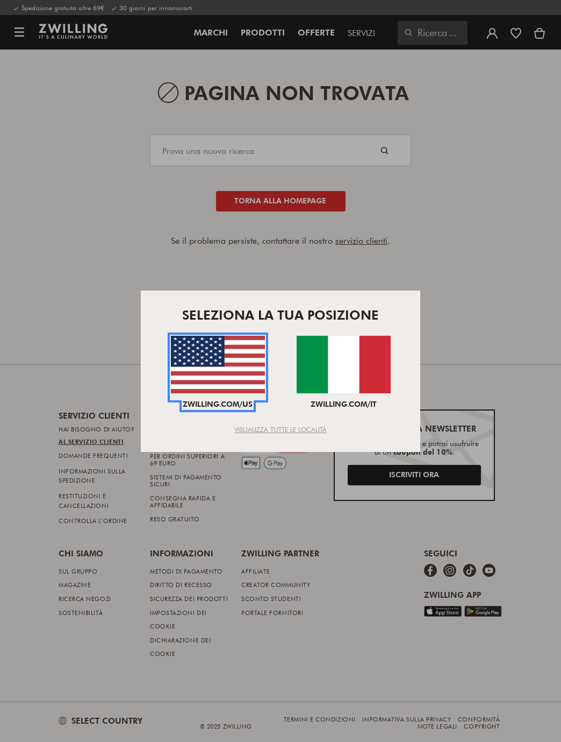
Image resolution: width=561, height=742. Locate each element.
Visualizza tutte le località (280, 429)
